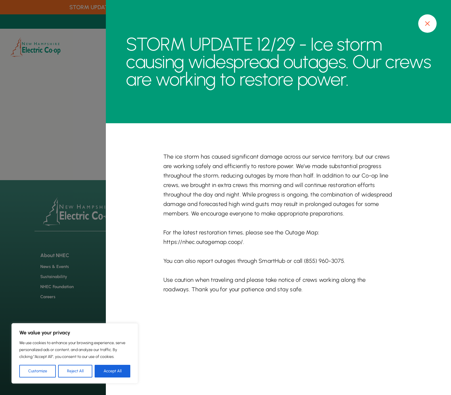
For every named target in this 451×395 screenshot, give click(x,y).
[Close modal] (427, 23)
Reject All (75, 371)
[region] (75, 353)
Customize (37, 371)
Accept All (113, 371)
